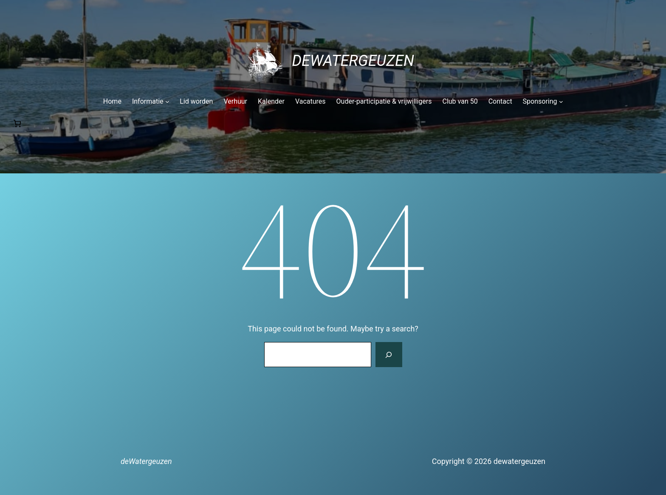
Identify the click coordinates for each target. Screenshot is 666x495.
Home (112, 101)
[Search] (388, 355)
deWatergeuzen (353, 61)
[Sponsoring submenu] (543, 101)
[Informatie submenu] (150, 101)
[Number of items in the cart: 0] (17, 123)
